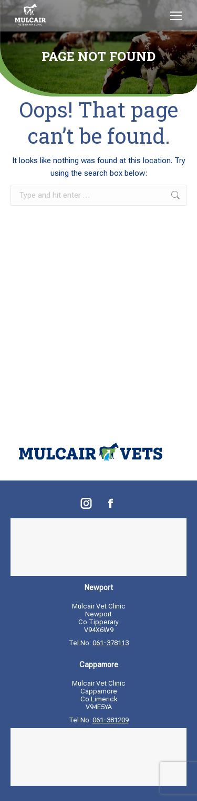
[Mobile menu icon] (175, 15)
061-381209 (110, 720)
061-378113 (110, 643)
